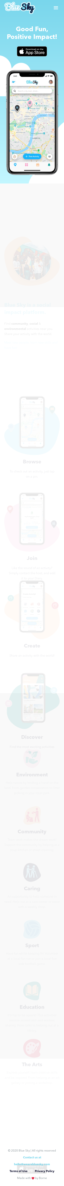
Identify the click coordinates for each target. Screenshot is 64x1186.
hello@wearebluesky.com (32, 1164)
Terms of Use (18, 1171)
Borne (43, 1178)
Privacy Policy (44, 1171)
